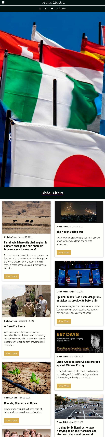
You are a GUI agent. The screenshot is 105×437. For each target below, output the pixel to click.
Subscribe (61, 8)
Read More (11, 276)
